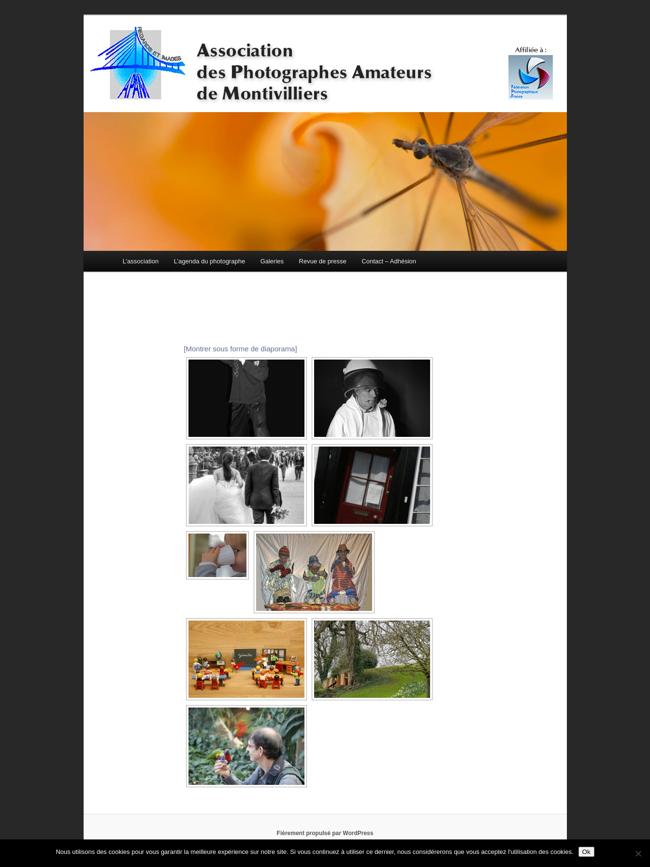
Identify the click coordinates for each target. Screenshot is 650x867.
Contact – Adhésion (388, 261)
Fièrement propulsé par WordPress (325, 833)
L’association (141, 261)
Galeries (272, 261)
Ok (586, 851)
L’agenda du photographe (209, 261)
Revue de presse (323, 261)
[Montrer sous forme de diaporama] (240, 349)
